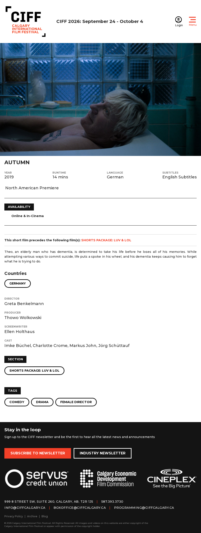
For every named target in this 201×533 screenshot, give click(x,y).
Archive (32, 516)
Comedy (16, 402)
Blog (45, 516)
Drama (42, 402)
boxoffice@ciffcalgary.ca (80, 508)
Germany (17, 283)
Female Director (76, 402)
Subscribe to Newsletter (37, 453)
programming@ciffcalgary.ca (144, 508)
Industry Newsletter (102, 453)
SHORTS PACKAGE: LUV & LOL (106, 240)
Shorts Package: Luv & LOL (34, 371)
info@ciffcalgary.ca (24, 508)
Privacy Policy (13, 516)
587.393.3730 (112, 502)
